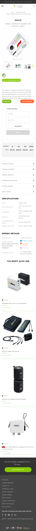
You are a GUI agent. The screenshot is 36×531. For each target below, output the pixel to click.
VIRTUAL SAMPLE (18, 169)
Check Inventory (27, 101)
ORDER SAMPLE (18, 175)
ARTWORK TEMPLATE (18, 180)
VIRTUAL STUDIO (18, 164)
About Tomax (6, 498)
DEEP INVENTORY (20, 12)
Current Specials (7, 492)
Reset (18, 132)
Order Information (8, 504)
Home (12, 12)
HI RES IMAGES (18, 186)
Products (5, 480)
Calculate (18, 126)
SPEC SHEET (18, 192)
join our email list (18, 469)
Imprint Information (8, 501)
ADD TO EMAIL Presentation (11, 80)
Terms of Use (6, 507)
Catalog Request (7, 483)
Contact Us (5, 486)
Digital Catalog (7, 495)
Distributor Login (7, 489)
